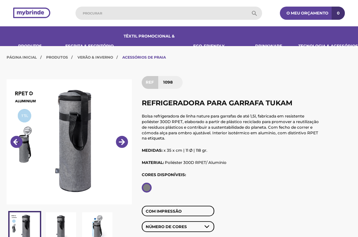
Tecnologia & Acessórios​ (328, 45)
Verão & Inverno (95, 57)
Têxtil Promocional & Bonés (149, 46)
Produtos (30, 45)
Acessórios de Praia (144, 57)
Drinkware (268, 45)
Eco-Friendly (208, 45)
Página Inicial (22, 57)
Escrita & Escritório (89, 45)
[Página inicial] (31, 13)
